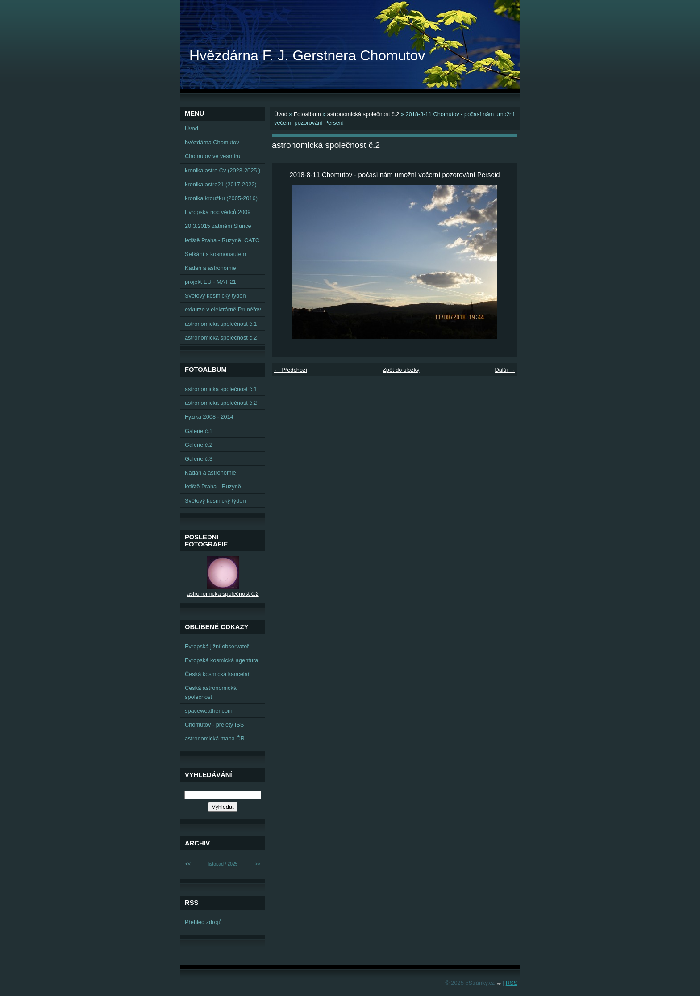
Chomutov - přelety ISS (214, 724)
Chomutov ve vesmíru (212, 156)
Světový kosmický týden (215, 295)
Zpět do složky (401, 369)
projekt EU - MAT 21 (210, 281)
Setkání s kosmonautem (215, 254)
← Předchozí (290, 369)
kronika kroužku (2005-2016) (221, 198)
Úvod (281, 114)
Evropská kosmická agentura (221, 660)
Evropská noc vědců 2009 (217, 212)
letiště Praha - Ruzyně (213, 486)
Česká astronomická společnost (211, 692)
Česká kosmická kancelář (217, 674)
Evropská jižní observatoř (217, 646)
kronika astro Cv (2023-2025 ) (222, 170)
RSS (511, 982)
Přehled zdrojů (203, 922)
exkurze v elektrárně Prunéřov (223, 309)
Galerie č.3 (198, 458)
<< (188, 864)
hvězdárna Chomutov (212, 142)
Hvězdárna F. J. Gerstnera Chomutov (307, 55)
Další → (505, 369)
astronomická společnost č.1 (221, 323)
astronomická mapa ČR (215, 738)
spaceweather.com (209, 710)
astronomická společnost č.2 (363, 114)
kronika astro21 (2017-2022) (221, 184)
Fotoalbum (307, 114)
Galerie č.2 (198, 444)
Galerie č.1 (198, 431)
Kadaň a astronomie (210, 268)
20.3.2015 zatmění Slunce (218, 226)
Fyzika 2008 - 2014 (209, 416)
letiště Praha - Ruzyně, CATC (222, 240)
